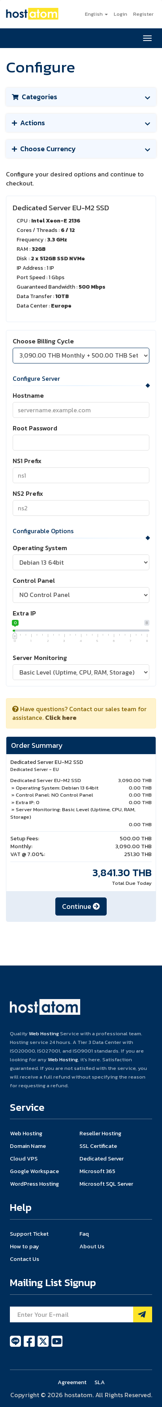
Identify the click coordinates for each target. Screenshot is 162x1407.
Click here (61, 717)
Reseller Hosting (100, 1133)
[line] (16, 1345)
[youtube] (56, 1345)
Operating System (40, 547)
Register (143, 14)
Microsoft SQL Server (106, 1183)
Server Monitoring (40, 657)
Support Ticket (29, 1233)
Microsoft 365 (97, 1171)
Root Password (35, 428)
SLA (99, 1382)
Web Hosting (44, 1033)
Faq (84, 1233)
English (96, 14)
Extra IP (24, 613)
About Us (91, 1246)
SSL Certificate (98, 1146)
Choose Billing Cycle (43, 341)
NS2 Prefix (28, 493)
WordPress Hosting (34, 1183)
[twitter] (44, 1345)
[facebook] (30, 1345)
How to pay (24, 1246)
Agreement (72, 1382)
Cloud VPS (24, 1158)
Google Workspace (34, 1171)
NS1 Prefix (27, 460)
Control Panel (34, 580)
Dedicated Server (101, 1158)
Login (120, 14)
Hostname (28, 395)
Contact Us (24, 1259)
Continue (81, 906)
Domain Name (28, 1146)
